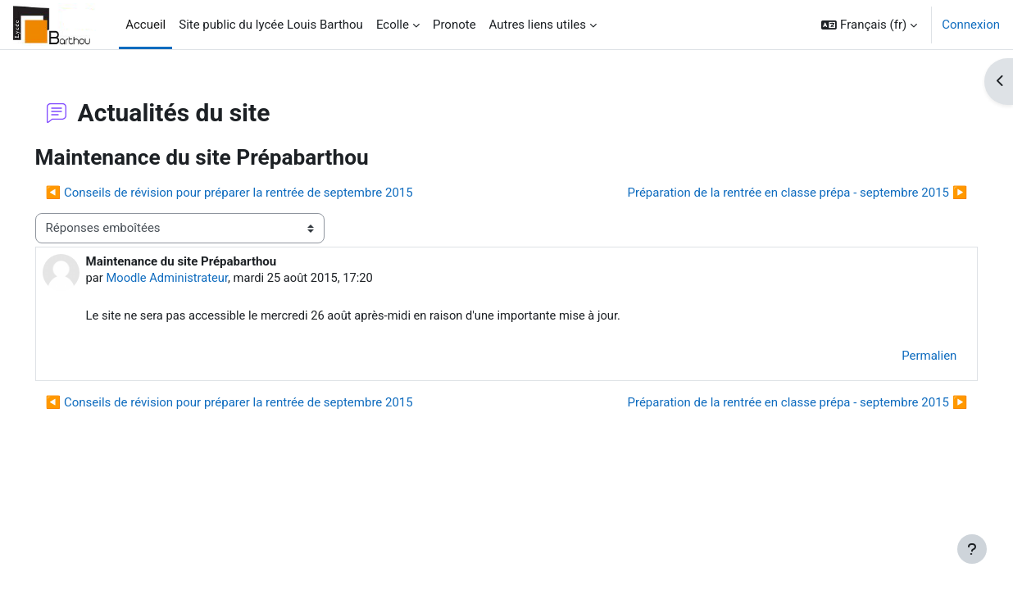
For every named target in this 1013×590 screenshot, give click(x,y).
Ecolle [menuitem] (392, 24)
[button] (869, 24)
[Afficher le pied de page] (972, 549)
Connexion (971, 24)
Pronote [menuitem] (454, 24)
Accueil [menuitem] (145, 24)
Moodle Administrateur (191, 277)
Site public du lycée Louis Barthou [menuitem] (271, 24)
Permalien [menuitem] (906, 356)
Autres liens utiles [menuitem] (537, 24)
